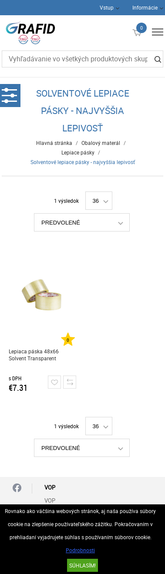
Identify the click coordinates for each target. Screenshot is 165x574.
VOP (49, 500)
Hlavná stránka (54, 142)
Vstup (107, 7)
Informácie (145, 7)
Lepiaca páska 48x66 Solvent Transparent (34, 355)
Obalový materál (100, 142)
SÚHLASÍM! (82, 565)
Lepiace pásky (77, 152)
